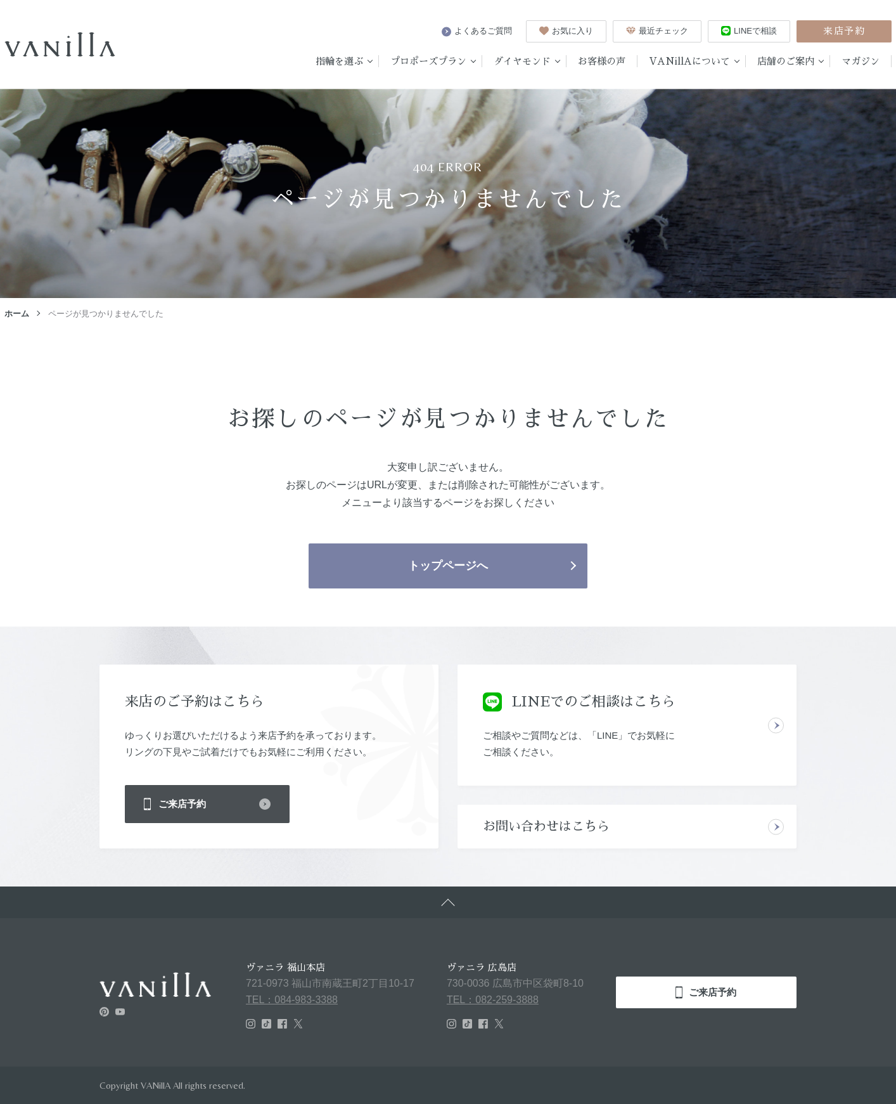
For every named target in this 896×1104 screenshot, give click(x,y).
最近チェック (657, 31)
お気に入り (566, 31)
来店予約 (844, 31)
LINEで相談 (749, 31)
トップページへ (448, 565)
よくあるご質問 (477, 31)
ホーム (16, 313)
